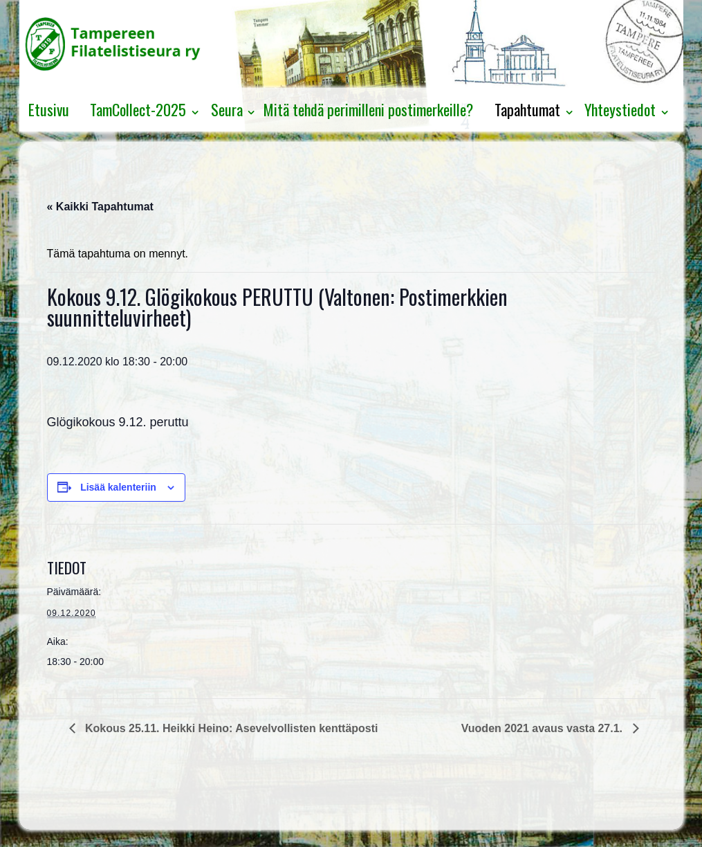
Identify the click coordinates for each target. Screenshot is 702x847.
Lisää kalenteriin (118, 487)
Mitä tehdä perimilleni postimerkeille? (368, 109)
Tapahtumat (527, 109)
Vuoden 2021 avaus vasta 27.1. (543, 728)
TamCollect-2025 (138, 109)
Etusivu (48, 109)
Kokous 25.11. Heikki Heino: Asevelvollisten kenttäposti (230, 728)
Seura (227, 109)
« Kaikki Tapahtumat (100, 206)
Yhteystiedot (620, 109)
